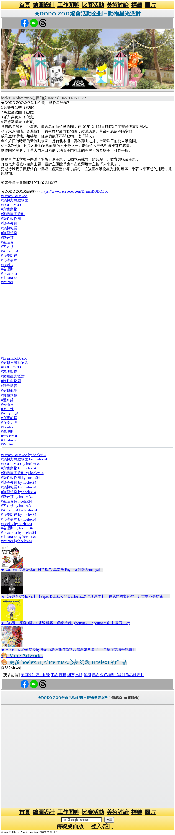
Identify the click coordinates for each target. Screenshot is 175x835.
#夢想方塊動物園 (14, 200)
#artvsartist (9, 274)
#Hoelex (7, 265)
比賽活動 (93, 5)
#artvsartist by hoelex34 (18, 533)
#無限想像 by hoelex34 (18, 492)
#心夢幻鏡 (9, 255)
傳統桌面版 (70, 826)
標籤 (136, 5)
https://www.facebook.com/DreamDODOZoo (74, 191)
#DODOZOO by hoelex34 (20, 464)
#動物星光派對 (13, 214)
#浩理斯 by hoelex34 (17, 528)
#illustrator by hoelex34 (18, 537)
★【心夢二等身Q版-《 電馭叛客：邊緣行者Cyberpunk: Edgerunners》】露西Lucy (65, 623)
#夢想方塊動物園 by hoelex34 (24, 459)
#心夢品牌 (9, 260)
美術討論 (118, 5)
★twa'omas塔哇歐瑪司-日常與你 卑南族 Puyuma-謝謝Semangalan (52, 570)
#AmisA (7, 242)
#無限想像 (9, 233)
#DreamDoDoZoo (14, 196)
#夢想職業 (9, 228)
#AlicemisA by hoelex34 (19, 510)
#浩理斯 (7, 269)
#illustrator (9, 278)
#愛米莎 (7, 238)
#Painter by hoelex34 (16, 541)
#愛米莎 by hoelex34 (17, 497)
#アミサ (7, 247)
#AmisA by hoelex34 (16, 501)
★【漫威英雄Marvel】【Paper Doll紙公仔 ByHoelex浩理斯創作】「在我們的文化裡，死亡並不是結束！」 (85, 596)
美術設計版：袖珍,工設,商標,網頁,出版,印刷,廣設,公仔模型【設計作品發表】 (82, 675)
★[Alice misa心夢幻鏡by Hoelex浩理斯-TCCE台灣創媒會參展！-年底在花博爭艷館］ (68, 649)
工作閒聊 (68, 5)
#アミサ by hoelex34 (17, 506)
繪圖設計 (44, 5)
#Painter (7, 282)
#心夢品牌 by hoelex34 (18, 519)
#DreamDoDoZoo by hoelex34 (23, 455)
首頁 (24, 5)
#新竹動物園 (11, 219)
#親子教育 (9, 223)
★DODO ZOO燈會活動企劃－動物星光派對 (87, 14)
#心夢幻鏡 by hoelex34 (18, 514)
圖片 (150, 5)
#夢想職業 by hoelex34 (18, 487)
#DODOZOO (11, 205)
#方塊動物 (9, 209)
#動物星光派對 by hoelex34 (22, 473)
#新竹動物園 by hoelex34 (20, 478)
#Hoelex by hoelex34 (16, 524)
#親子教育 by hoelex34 (18, 482)
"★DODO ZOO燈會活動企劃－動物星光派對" (73, 697)
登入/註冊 (102, 826)
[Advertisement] (87, 319)
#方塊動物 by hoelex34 (18, 468)
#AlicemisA (9, 251)
